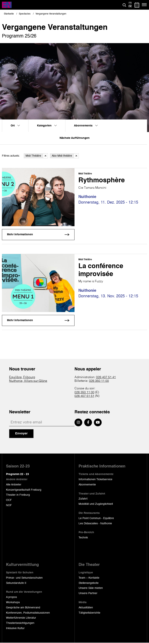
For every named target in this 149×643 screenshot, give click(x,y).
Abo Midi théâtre (65, 156)
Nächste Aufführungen (75, 138)
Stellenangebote (89, 583)
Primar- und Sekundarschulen (24, 578)
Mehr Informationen (20, 234)
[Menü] (144, 5)
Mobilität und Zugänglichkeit (96, 504)
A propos (11, 597)
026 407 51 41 (106, 377)
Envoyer (21, 433)
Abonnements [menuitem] (86, 125)
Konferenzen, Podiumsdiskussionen (28, 612)
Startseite (9, 14)
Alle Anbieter (13, 485)
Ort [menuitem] (15, 125)
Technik (83, 537)
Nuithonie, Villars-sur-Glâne (28, 381)
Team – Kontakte (89, 578)
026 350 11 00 (99, 381)
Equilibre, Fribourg (22, 377)
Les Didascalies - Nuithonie (95, 523)
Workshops (13, 602)
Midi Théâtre (37, 156)
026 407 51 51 (84, 396)
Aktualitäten (86, 607)
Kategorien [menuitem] (47, 125)
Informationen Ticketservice (95, 479)
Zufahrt (83, 499)
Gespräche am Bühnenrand (23, 607)
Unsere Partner (88, 593)
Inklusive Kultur (15, 628)
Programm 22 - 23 (17, 474)
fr (130, 3)
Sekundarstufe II (16, 583)
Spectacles (24, 14)
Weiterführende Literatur (21, 618)
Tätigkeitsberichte (89, 612)
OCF (9, 500)
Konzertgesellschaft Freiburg (23, 490)
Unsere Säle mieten (91, 588)
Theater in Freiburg (18, 495)
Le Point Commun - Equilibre (96, 518)
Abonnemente (87, 485)
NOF (9, 505)
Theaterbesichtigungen (20, 623)
